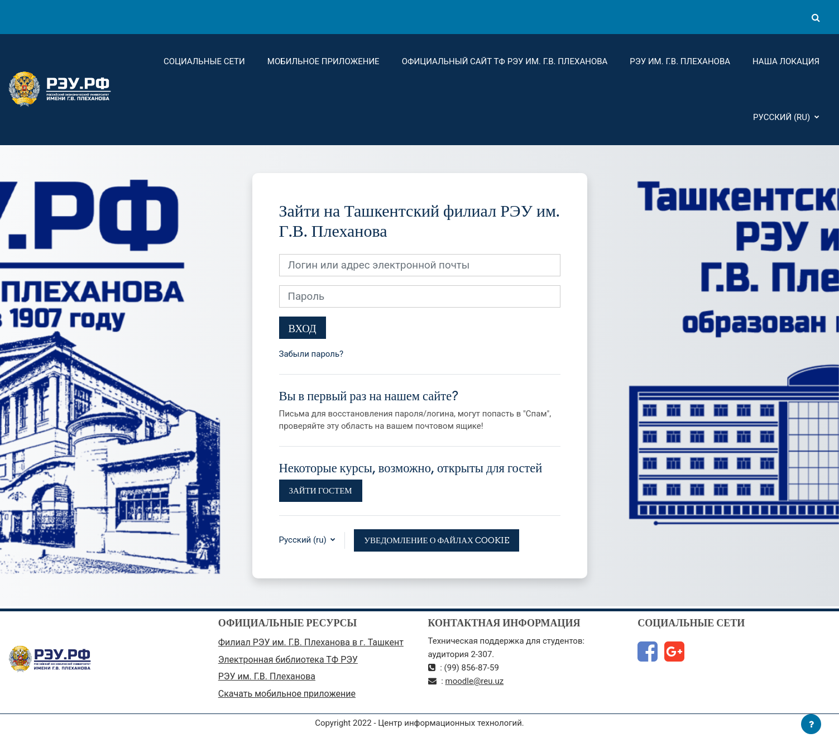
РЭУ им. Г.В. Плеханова (680, 61)
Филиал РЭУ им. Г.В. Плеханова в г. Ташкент (311, 642)
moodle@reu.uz (474, 681)
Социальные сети (204, 61)
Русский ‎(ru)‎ (782, 117)
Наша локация (785, 61)
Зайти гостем (320, 490)
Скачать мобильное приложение (287, 693)
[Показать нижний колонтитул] (811, 724)
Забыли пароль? (311, 354)
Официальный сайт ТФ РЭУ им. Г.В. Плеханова (505, 61)
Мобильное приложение (323, 61)
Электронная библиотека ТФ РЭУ (288, 659)
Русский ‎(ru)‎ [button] (304, 540)
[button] (815, 17)
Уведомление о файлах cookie (436, 540)
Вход (303, 328)
